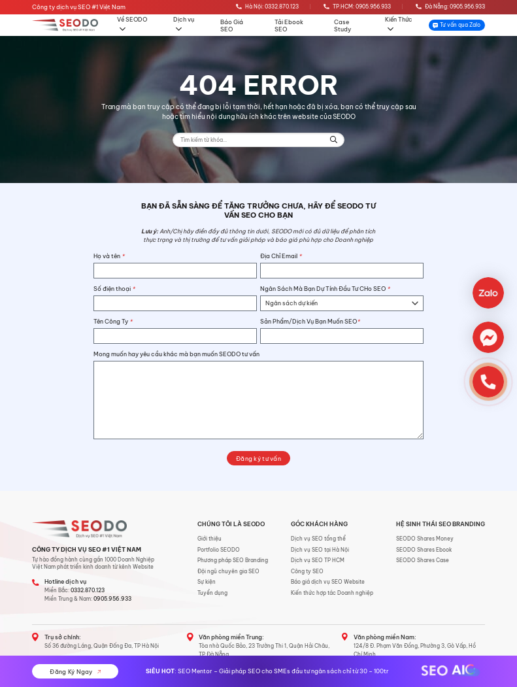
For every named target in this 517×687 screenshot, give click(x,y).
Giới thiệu (209, 538)
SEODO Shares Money (425, 538)
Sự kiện (206, 581)
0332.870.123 (88, 590)
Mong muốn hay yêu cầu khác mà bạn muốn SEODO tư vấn (176, 354)
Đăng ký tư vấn (258, 458)
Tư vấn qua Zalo (456, 25)
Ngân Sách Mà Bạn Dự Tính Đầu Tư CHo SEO (325, 288)
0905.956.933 (112, 598)
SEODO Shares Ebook (424, 549)
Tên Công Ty (112, 321)
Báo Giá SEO (231, 25)
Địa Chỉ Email (280, 256)
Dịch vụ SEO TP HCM (317, 560)
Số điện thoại (114, 288)
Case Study (342, 25)
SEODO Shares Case (422, 560)
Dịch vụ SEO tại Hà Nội (320, 549)
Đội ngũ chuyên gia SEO (228, 571)
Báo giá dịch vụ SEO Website (328, 581)
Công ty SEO (307, 571)
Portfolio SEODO (218, 549)
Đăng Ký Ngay (75, 671)
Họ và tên (108, 256)
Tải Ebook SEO (289, 25)
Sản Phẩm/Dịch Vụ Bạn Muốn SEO (309, 321)
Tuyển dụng (212, 593)
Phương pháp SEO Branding (232, 560)
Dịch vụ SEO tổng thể (318, 538)
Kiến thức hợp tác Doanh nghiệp (332, 593)
